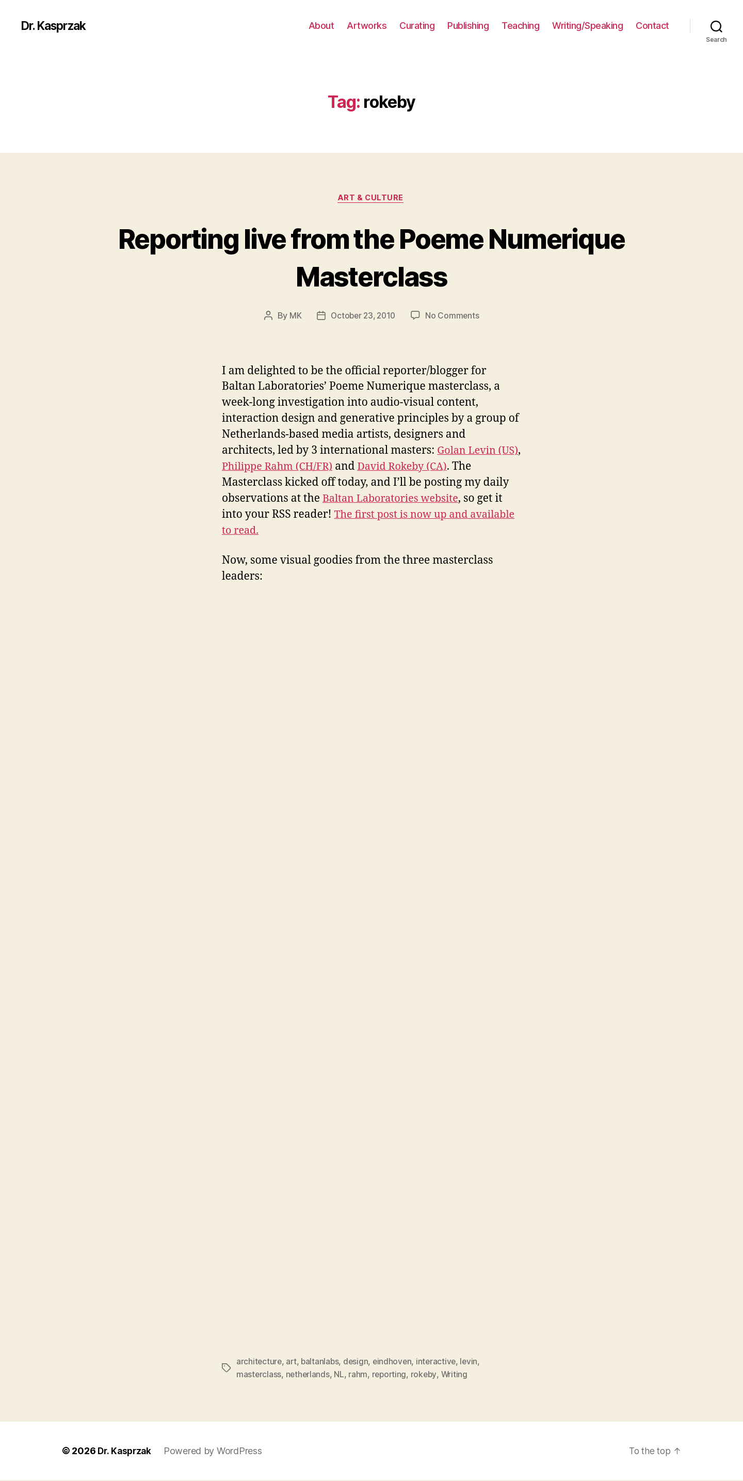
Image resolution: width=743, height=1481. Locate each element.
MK (293, 317)
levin (474, 1363)
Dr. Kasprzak (56, 26)
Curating (416, 25)
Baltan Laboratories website (394, 500)
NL (340, 1375)
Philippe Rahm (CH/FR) (307, 468)
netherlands (308, 1375)
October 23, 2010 (363, 317)
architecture (259, 1363)
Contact (652, 25)
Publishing (468, 25)
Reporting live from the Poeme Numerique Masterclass (371, 257)
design (358, 1363)
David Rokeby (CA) (438, 468)
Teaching (520, 25)
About (321, 25)
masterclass (259, 1375)
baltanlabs (321, 1363)
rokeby (426, 1375)
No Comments (454, 317)
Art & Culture (371, 198)
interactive (440, 1363)
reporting (391, 1375)
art (292, 1363)
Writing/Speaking (587, 25)
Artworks (366, 25)
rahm (359, 1375)
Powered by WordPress (215, 1451)
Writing (457, 1375)
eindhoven (396, 1363)
